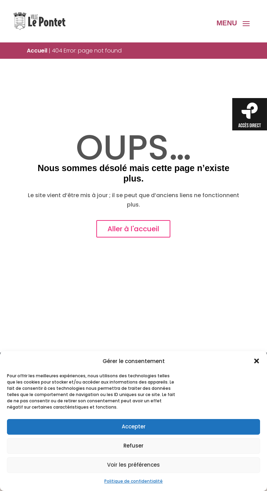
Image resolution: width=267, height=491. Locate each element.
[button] (256, 360)
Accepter (134, 426)
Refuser (133, 445)
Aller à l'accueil (133, 229)
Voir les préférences (133, 464)
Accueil (37, 51)
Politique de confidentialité (133, 481)
